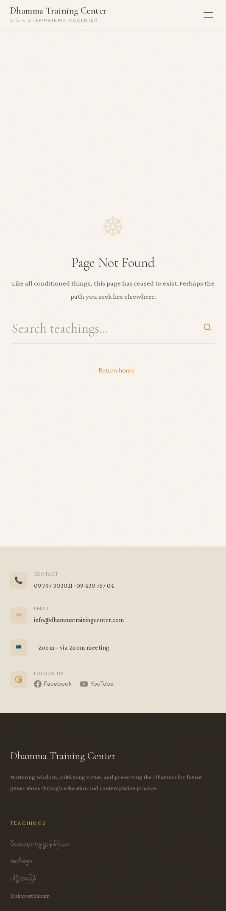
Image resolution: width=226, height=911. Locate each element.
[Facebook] (53, 684)
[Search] (207, 328)
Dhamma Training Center (58, 11)
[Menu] (208, 15)
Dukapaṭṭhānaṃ (30, 895)
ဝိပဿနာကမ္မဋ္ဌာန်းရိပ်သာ (40, 843)
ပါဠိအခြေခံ (23, 878)
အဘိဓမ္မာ (21, 861)
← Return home (113, 370)
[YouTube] (97, 684)
